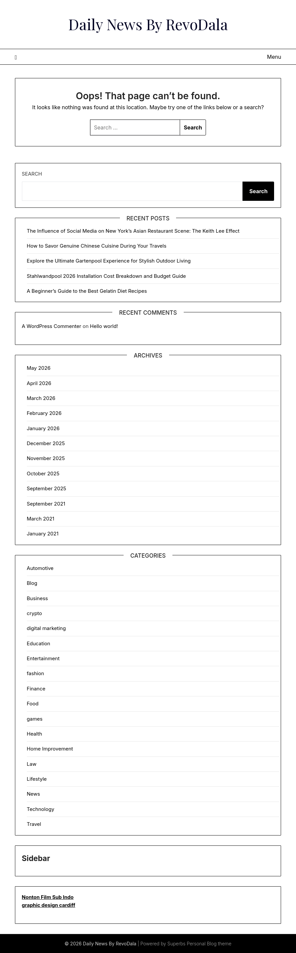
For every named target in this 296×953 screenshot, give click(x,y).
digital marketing (46, 628)
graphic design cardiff (48, 905)
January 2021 (43, 533)
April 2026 (39, 383)
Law (32, 764)
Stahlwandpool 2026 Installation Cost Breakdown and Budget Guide (106, 276)
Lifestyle (37, 779)
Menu (274, 56)
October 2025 (43, 473)
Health (34, 734)
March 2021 (40, 519)
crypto (34, 613)
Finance (36, 688)
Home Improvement (50, 749)
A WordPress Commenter (51, 326)
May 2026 (38, 368)
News (33, 794)
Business (37, 598)
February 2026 (44, 413)
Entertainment (43, 658)
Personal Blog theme (209, 943)
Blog (32, 583)
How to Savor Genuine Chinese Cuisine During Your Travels (96, 246)
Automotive (40, 568)
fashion (35, 673)
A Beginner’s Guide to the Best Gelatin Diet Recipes (87, 291)
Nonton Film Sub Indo (48, 897)
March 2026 (41, 398)
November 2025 (46, 458)
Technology (40, 809)
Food (33, 703)
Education (38, 643)
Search (32, 174)
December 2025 (46, 443)
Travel (34, 824)
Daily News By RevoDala (148, 23)
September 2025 (46, 488)
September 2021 (46, 504)
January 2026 (43, 428)
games (35, 719)
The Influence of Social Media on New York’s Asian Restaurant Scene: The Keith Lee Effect (133, 231)
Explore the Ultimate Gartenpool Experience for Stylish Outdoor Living (109, 261)
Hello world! (104, 326)
